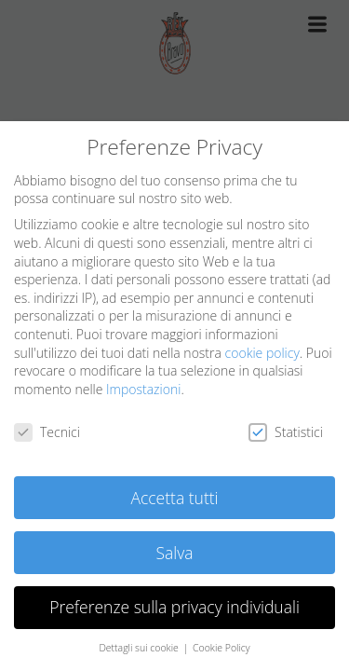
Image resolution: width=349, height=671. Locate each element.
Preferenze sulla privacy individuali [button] (174, 607)
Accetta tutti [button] (174, 497)
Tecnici (47, 432)
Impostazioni (143, 389)
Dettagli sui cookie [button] (140, 647)
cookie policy (262, 353)
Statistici (285, 432)
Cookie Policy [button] (221, 647)
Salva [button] (174, 552)
